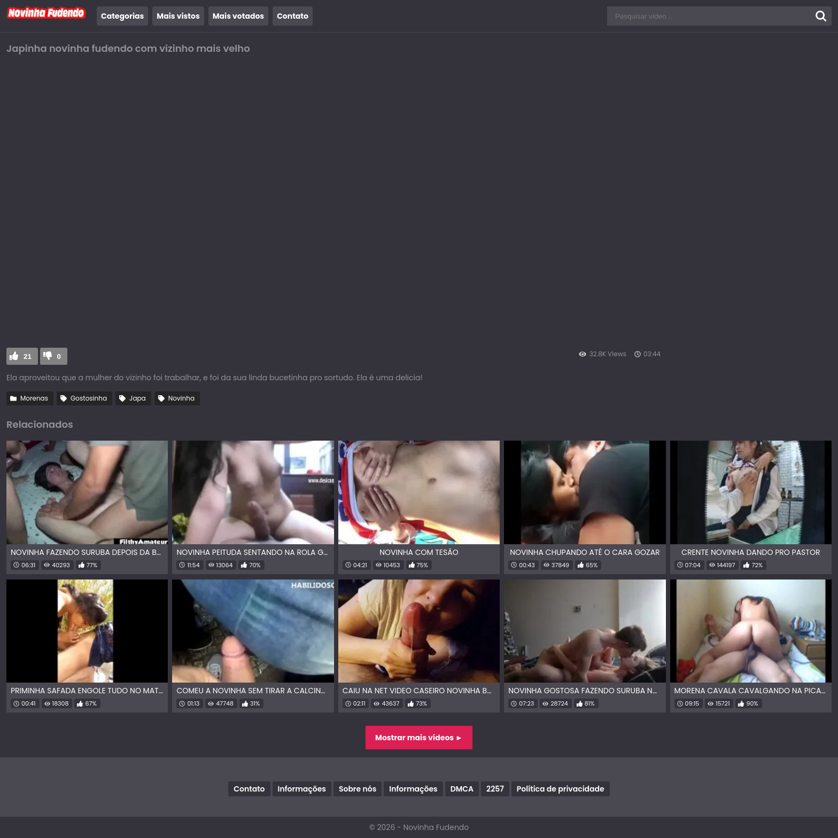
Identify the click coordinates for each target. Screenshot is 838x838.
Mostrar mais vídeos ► (419, 737)
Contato (292, 16)
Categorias (122, 16)
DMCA (462, 789)
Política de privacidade (560, 789)
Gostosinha (89, 398)
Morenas (34, 398)
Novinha (181, 398)
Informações (302, 789)
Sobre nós (357, 789)
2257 (495, 789)
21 (28, 357)
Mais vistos (178, 16)
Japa (137, 398)
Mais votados (238, 16)
